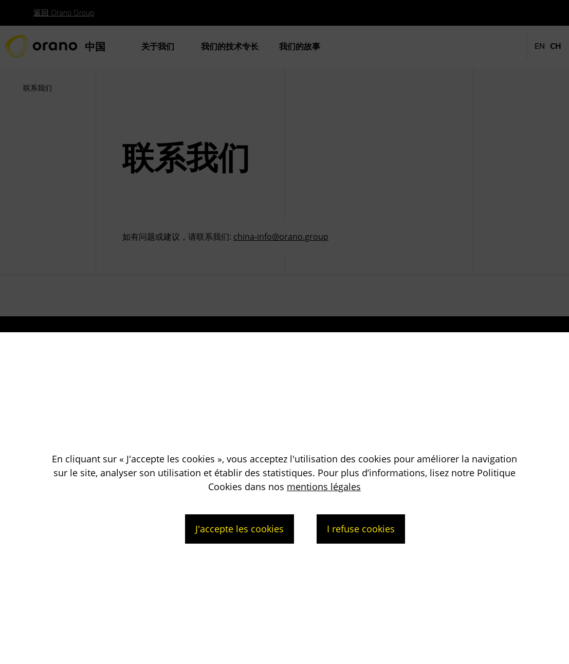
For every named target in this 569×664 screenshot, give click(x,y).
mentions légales (324, 486)
